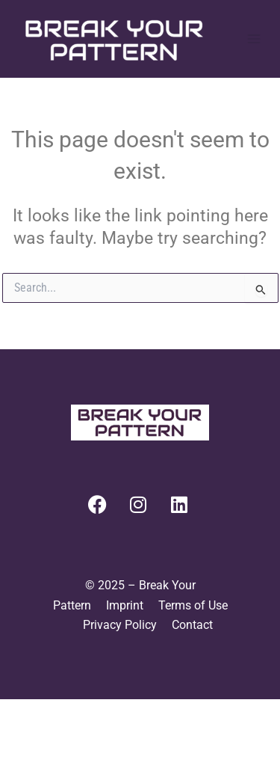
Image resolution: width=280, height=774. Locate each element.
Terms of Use (193, 605)
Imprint (124, 605)
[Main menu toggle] (254, 39)
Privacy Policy (120, 625)
